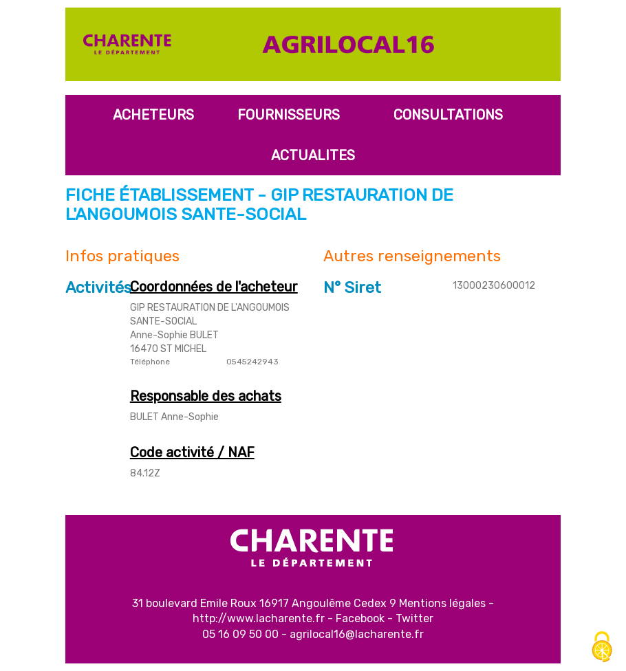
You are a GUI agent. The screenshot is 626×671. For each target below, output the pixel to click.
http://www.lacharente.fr (259, 618)
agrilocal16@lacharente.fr (357, 634)
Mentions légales (442, 603)
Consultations (448, 115)
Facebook (360, 618)
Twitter (414, 618)
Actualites (313, 155)
